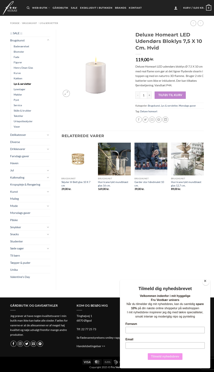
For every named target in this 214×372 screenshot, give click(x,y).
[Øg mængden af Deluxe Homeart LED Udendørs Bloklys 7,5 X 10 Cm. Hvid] (149, 95)
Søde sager (17, 248)
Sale (74, 7)
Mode (14, 205)
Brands (120, 7)
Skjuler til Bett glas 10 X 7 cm (75, 183)
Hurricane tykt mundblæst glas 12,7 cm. (186, 183)
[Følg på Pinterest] (40, 344)
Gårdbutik (60, 7)
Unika (14, 269)
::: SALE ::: (16, 33)
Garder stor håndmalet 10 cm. (149, 183)
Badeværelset (21, 46)
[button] (176, 8)
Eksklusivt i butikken (96, 7)
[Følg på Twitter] (27, 344)
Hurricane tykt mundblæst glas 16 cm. (113, 183)
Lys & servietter (49, 23)
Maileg (14, 198)
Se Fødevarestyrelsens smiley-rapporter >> (104, 337)
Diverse (15, 142)
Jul (12, 170)
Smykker (15, 227)
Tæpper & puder (20, 262)
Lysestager (19, 89)
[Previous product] (200, 23)
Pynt (16, 99)
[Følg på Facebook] (14, 344)
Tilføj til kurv (170, 95)
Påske (14, 220)
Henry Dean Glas (23, 67)
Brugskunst (29, 23)
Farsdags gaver (19, 156)
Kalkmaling (17, 177)
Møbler (18, 94)
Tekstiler (18, 115)
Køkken (18, 78)
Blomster (19, 51)
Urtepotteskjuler (23, 121)
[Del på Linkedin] (165, 120)
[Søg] (28, 7)
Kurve (17, 73)
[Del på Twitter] (145, 120)
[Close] (205, 281)
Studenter (16, 241)
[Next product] (193, 23)
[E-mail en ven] (152, 120)
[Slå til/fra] (48, 40)
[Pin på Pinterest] (159, 120)
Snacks (14, 234)
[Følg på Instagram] (20, 344)
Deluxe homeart (148, 111)
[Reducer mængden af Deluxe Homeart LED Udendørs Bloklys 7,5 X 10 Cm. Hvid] (137, 95)
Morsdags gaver (20, 212)
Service (18, 105)
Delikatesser (18, 134)
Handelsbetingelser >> (91, 346)
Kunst (14, 191)
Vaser (17, 126)
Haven (14, 163)
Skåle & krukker (22, 110)
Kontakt (135, 7)
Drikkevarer (17, 149)
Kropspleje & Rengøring (25, 184)
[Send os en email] (33, 344)
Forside (15, 23)
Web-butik (41, 8)
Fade (16, 57)
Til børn (15, 255)
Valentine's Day (20, 276)
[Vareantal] (143, 95)
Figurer (18, 62)
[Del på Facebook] (139, 120)
